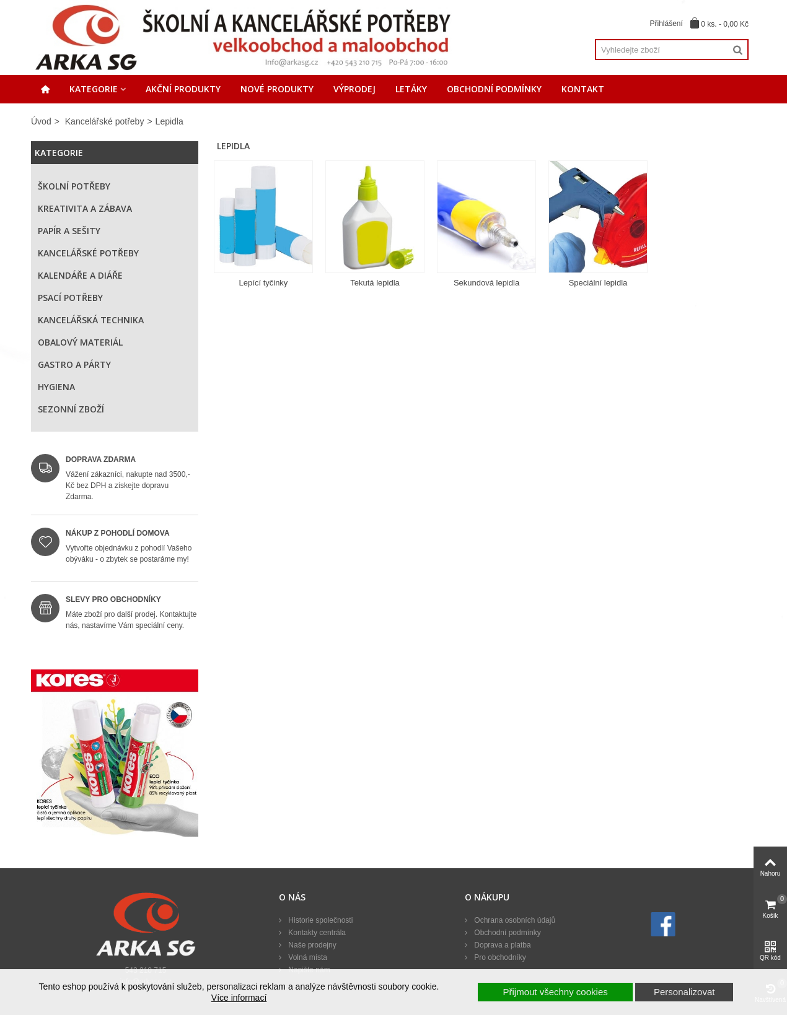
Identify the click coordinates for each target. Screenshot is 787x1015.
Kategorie (93, 89)
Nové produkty (277, 89)
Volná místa (306, 957)
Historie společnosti (319, 920)
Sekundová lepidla (486, 282)
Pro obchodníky (499, 957)
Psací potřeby (70, 297)
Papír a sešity (69, 231)
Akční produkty (183, 89)
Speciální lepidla (598, 282)
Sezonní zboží (71, 409)
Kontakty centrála (316, 932)
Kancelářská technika (91, 320)
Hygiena (56, 387)
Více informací (238, 998)
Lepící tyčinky (263, 282)
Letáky (411, 89)
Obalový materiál (80, 342)
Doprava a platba (501, 945)
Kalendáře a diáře (80, 275)
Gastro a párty (74, 364)
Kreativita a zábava (85, 208)
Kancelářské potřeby (104, 121)
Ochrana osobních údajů (513, 920)
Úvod (41, 121)
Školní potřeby (74, 186)
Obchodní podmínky (494, 89)
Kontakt (582, 89)
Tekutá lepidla (375, 282)
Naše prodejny (311, 945)
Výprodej (354, 89)
